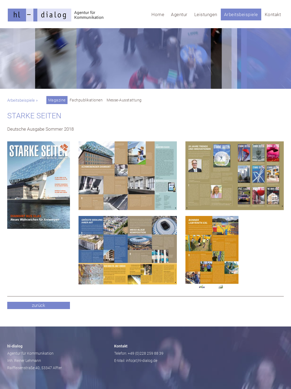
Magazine (57, 100)
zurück (38, 305)
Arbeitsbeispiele (241, 14)
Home (157, 14)
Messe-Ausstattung (124, 100)
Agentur (179, 14)
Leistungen (205, 14)
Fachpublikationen (86, 100)
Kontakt (273, 14)
